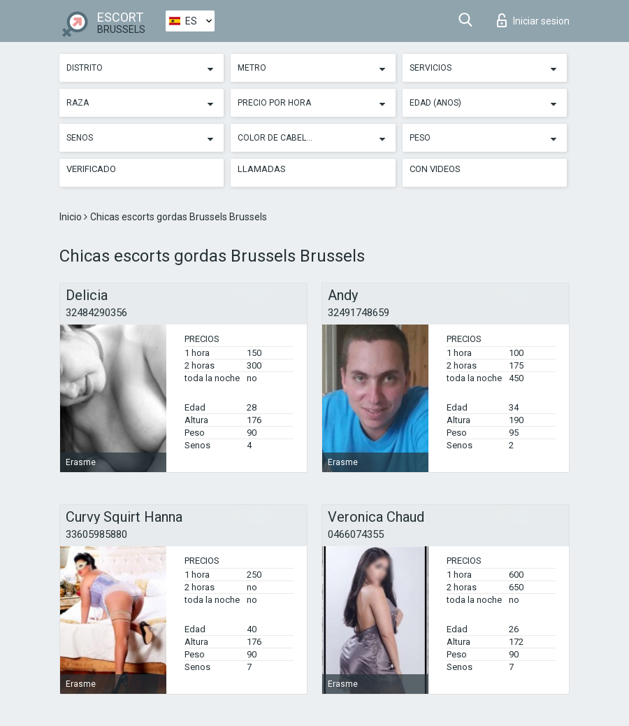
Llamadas (262, 169)
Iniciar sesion (533, 20)
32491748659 (358, 312)
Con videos (435, 169)
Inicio (71, 216)
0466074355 (356, 534)
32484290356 (96, 312)
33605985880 (96, 534)
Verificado (91, 169)
